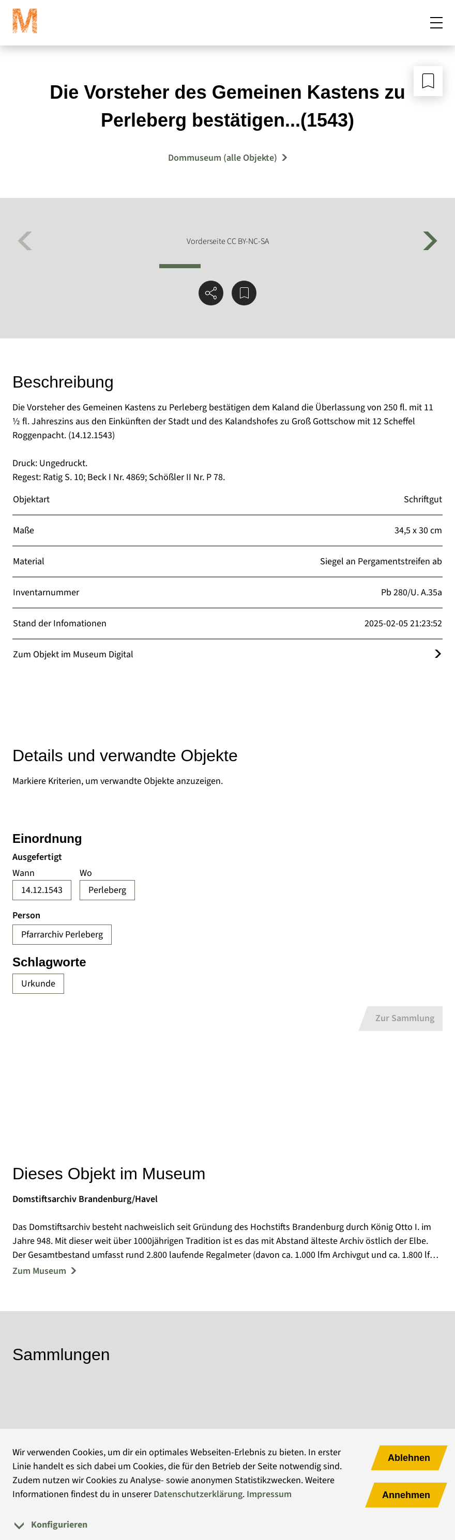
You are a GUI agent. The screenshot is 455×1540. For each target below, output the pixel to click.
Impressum (269, 1494)
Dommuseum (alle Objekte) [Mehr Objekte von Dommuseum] (222, 157)
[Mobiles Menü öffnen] (436, 23)
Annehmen (406, 1495)
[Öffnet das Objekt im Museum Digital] (438, 654)
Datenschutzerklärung (198, 1494)
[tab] (227, 1525)
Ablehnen (409, 1458)
